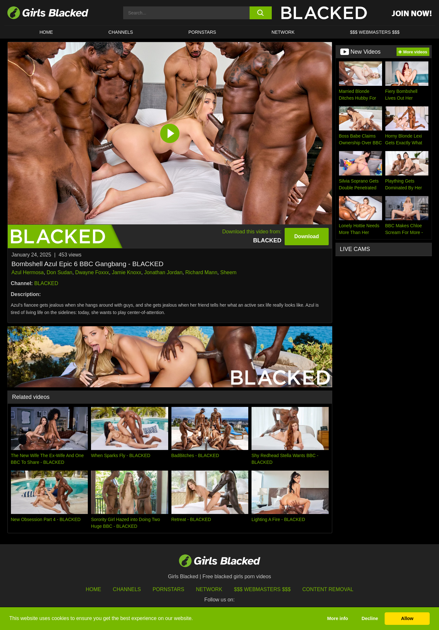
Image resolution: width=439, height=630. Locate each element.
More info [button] (337, 618)
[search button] (261, 12)
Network (283, 32)
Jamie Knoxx (127, 272)
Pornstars (168, 589)
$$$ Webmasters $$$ (374, 32)
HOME (46, 32)
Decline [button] (369, 618)
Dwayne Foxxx (92, 272)
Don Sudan (59, 272)
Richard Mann (201, 272)
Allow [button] (407, 618)
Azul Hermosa (28, 272)
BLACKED (46, 283)
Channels (120, 32)
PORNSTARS (202, 32)
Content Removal (327, 589)
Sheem (228, 272)
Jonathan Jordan (163, 272)
